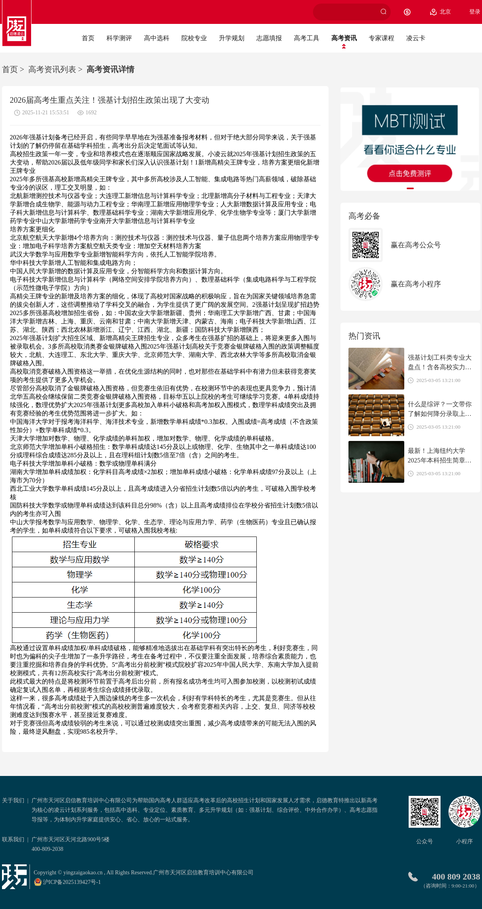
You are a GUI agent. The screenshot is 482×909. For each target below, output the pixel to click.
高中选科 (156, 38)
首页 (88, 38)
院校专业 (194, 38)
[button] (410, 188)
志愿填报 (269, 38)
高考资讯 (344, 38)
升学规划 (231, 38)
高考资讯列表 (52, 69)
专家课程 (381, 38)
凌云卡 (415, 38)
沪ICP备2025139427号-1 (67, 882)
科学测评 (119, 38)
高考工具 (306, 38)
